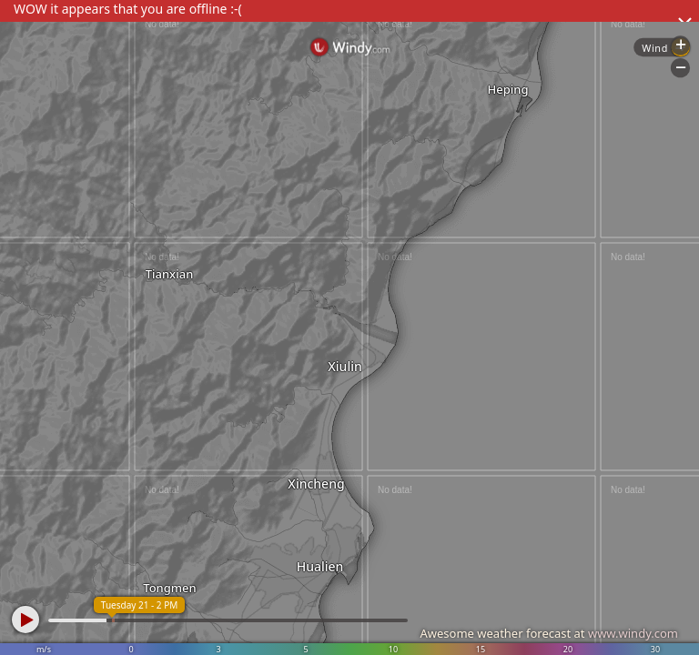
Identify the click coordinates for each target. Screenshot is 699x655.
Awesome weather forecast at (549, 633)
